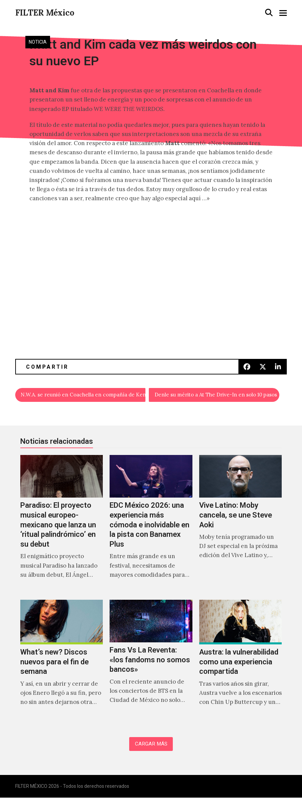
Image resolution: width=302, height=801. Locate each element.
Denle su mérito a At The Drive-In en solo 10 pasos (217, 395)
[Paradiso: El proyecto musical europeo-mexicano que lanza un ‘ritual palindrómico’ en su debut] (61, 526)
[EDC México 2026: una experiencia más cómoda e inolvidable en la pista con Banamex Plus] (151, 526)
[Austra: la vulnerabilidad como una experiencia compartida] (240, 661)
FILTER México (44, 12)
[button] (269, 12)
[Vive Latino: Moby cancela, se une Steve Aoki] (240, 526)
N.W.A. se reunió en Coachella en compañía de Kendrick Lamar (83, 395)
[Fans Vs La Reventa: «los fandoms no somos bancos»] (151, 661)
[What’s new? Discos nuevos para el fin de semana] (61, 661)
